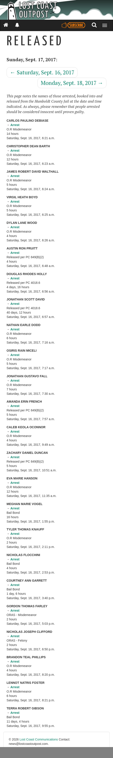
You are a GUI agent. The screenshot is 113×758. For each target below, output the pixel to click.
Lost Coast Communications (38, 739)
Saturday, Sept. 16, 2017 (42, 72)
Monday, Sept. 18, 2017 (72, 82)
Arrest (14, 125)
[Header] (56, 10)
